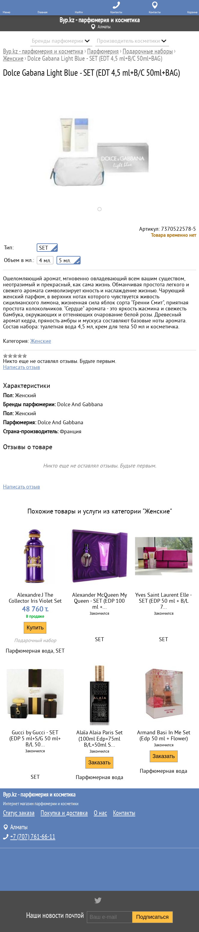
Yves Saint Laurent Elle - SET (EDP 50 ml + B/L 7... (163, 601)
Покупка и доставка (64, 813)
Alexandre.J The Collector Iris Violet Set (35, 598)
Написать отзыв (21, 367)
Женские (40, 341)
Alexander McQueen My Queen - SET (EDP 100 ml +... (99, 601)
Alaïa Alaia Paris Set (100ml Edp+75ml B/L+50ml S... (99, 738)
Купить (35, 628)
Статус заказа (19, 813)
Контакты (124, 813)
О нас (100, 813)
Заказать (99, 763)
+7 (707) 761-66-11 (32, 836)
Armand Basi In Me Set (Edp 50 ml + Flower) (163, 735)
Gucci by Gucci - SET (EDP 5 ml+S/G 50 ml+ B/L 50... (35, 738)
